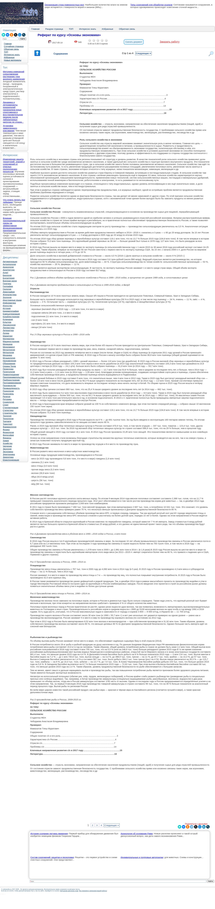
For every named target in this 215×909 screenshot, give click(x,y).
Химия (6, 440)
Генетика (7, 283)
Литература (8, 330)
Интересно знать (12, 55)
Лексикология (9, 325)
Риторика (7, 399)
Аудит (5, 272)
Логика (6, 333)
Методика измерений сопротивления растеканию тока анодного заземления (14, 75)
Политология (9, 372)
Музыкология (9, 358)
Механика (7, 355)
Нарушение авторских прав (69, 891)
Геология (7, 289)
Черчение (7, 446)
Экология (7, 449)
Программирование (12, 383)
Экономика (8, 452)
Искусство (7, 305)
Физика (6, 429)
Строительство (10, 413)
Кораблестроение (11, 317)
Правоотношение (11, 374)
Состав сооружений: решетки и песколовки (52, 857)
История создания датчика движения (49, 833)
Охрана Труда (9, 366)
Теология (7, 416)
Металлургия (9, 350)
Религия (6, 396)
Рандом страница (54, 29)
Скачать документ (133, 42)
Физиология (8, 432)
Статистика (8, 410)
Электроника (9, 454)
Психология (8, 391)
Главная (8, 43)
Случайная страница (14, 46)
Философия (8, 435)
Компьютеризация (11, 314)
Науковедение (9, 361)
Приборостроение (11, 380)
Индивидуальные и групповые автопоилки (142, 857)
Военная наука (10, 281)
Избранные (9, 57)
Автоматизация (10, 261)
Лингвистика (8, 328)
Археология (8, 267)
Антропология (9, 264)
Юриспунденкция (11, 460)
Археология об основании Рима (137, 833)
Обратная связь (11, 49)
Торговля (7, 421)
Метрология (8, 352)
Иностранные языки (12, 300)
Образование (9, 363)
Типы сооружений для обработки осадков (151, 4)
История (7, 308)
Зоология (7, 297)
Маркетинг (8, 336)
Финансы (7, 438)
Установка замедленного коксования (10, 128)
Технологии (8, 418)
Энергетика (8, 457)
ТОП (6, 52)
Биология (7, 275)
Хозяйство (7, 443)
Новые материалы (12, 60)
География (8, 286)
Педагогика (8, 369)
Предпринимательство (13, 377)
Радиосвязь (8, 394)
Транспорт (7, 424)
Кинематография (11, 311)
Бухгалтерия (8, 278)
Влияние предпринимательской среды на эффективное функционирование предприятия (14, 224)
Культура (7, 322)
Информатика (9, 303)
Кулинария (8, 319)
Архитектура (8, 270)
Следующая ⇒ (143, 53)
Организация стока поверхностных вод (64, 4)
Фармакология (9, 427)
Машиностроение (11, 341)
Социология (8, 402)
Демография (9, 292)
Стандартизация (10, 407)
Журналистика (9, 294)
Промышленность (11, 388)
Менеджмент (9, 347)
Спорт (5, 405)
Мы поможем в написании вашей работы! (93, 891)
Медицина (7, 344)
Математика (8, 339)
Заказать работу (170, 41)
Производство (9, 385)
